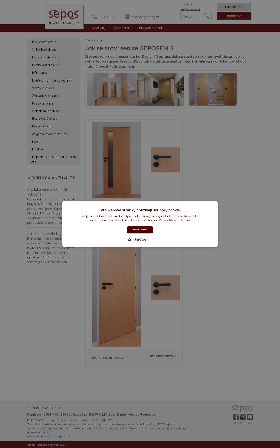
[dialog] (140, 224)
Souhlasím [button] (140, 229)
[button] (140, 239)
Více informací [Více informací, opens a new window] (182, 220)
